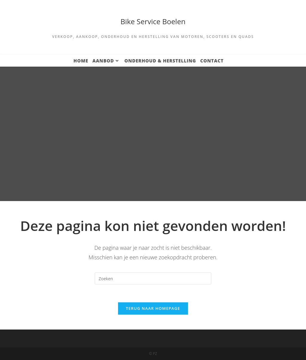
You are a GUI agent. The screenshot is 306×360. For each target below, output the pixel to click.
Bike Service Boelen (152, 21)
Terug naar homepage (153, 308)
